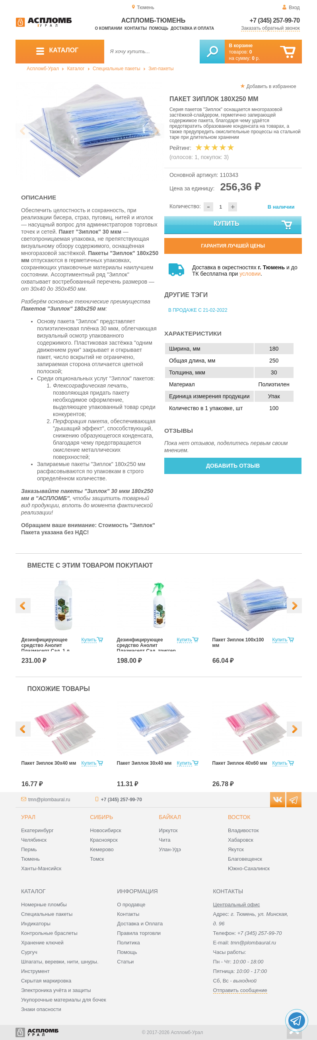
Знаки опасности (41, 1009)
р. (256, 58)
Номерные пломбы (44, 905)
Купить (253, 225)
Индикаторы (36, 924)
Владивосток (243, 830)
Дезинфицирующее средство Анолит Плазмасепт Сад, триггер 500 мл (146, 648)
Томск (97, 859)
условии (250, 274)
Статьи (125, 962)
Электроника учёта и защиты (56, 990)
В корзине (241, 45)
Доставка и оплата (192, 28)
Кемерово (101, 849)
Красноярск (103, 840)
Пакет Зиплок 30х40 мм (48, 763)
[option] (90, 131)
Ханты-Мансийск (41, 868)
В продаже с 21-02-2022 (198, 310)
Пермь (29, 849)
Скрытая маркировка (46, 981)
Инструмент (35, 971)
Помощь (158, 28)
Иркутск (168, 830)
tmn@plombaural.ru (49, 799)
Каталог (76, 68)
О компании (109, 28)
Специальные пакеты (116, 68)
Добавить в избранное (271, 86)
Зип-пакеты (160, 68)
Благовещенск (245, 859)
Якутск (236, 849)
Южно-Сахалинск (249, 868)
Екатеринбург (37, 830)
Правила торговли (139, 933)
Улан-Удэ (170, 849)
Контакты (135, 28)
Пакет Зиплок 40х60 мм (239, 763)
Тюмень (30, 859)
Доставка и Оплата (140, 924)
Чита (165, 840)
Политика (128, 943)
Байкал (170, 817)
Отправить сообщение (240, 990)
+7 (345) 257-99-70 (275, 20)
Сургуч (29, 952)
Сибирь (101, 817)
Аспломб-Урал (43, 68)
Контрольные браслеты (49, 933)
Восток (239, 817)
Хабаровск (240, 840)
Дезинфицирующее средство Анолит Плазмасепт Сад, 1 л (45, 645)
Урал (28, 817)
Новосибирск (105, 830)
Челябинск (34, 840)
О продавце (131, 905)
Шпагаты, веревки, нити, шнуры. (60, 962)
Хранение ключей (42, 943)
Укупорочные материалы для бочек (63, 1000)
